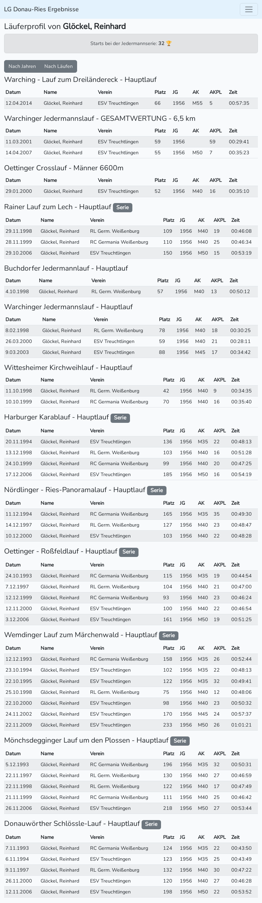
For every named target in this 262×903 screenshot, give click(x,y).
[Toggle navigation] (249, 9)
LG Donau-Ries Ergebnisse (41, 9)
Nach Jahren (22, 66)
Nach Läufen (58, 66)
